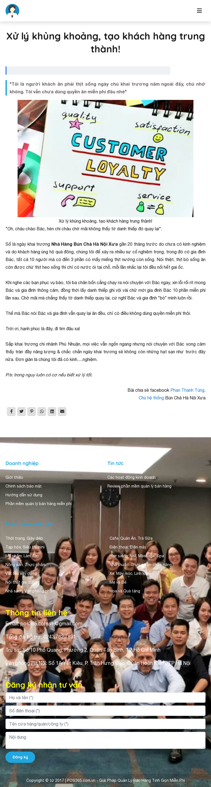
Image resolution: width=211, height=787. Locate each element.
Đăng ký (20, 757)
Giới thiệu (14, 477)
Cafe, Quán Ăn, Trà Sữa (131, 538)
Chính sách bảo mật (23, 486)
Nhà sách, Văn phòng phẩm (30, 591)
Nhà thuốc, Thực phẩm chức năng (141, 564)
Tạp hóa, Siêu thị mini (25, 547)
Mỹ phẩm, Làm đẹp (22, 556)
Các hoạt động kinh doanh (131, 477)
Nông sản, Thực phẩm (25, 564)
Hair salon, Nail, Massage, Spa (137, 556)
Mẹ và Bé (118, 582)
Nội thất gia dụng (21, 582)
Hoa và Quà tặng (125, 591)
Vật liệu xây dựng (21, 573)
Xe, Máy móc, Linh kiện (130, 573)
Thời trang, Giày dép (24, 538)
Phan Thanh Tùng (187, 390)
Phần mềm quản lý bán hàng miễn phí (38, 504)
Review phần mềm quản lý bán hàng (139, 486)
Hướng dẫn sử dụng (23, 495)
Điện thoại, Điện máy (128, 547)
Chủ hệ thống (151, 397)
